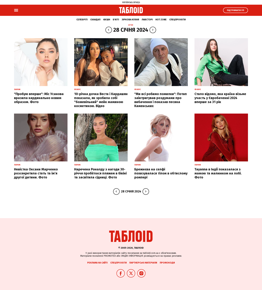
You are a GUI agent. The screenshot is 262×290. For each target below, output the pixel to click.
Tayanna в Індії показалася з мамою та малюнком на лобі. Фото (218, 173)
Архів (130, 25)
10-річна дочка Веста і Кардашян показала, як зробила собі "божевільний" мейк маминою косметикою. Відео (101, 100)
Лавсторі (147, 19)
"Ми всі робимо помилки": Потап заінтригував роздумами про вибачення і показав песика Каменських (160, 100)
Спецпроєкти (177, 19)
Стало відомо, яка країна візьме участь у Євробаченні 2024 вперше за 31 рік (220, 98)
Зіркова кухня (130, 19)
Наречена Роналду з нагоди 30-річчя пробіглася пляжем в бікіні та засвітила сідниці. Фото (100, 173)
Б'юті (116, 19)
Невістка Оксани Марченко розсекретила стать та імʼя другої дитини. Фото (36, 173)
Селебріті (82, 19)
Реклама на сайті (97, 262)
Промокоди (167, 262)
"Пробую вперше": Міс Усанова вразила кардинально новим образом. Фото (39, 98)
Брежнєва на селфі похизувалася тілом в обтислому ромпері (160, 173)
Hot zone (161, 19)
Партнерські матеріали (143, 262)
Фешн (106, 19)
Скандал (95, 19)
